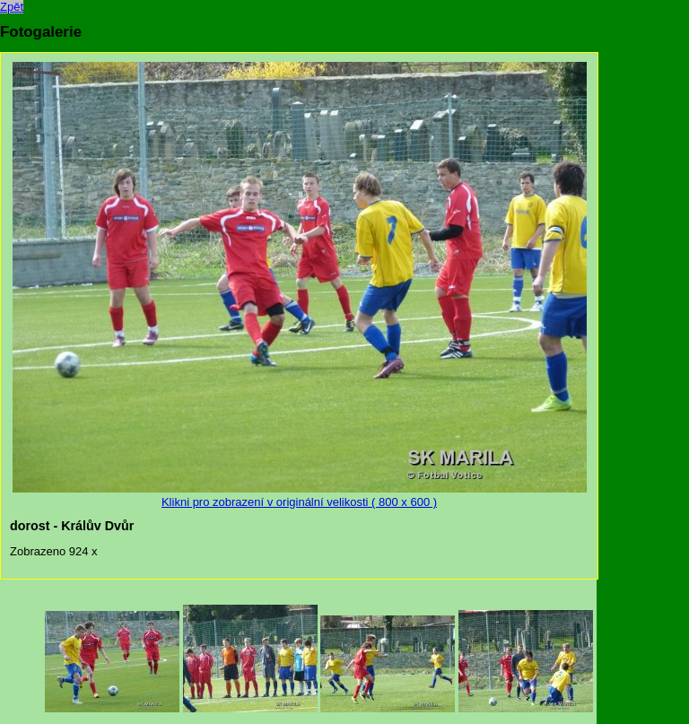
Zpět (11, 6)
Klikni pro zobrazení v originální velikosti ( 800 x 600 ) (300, 495)
